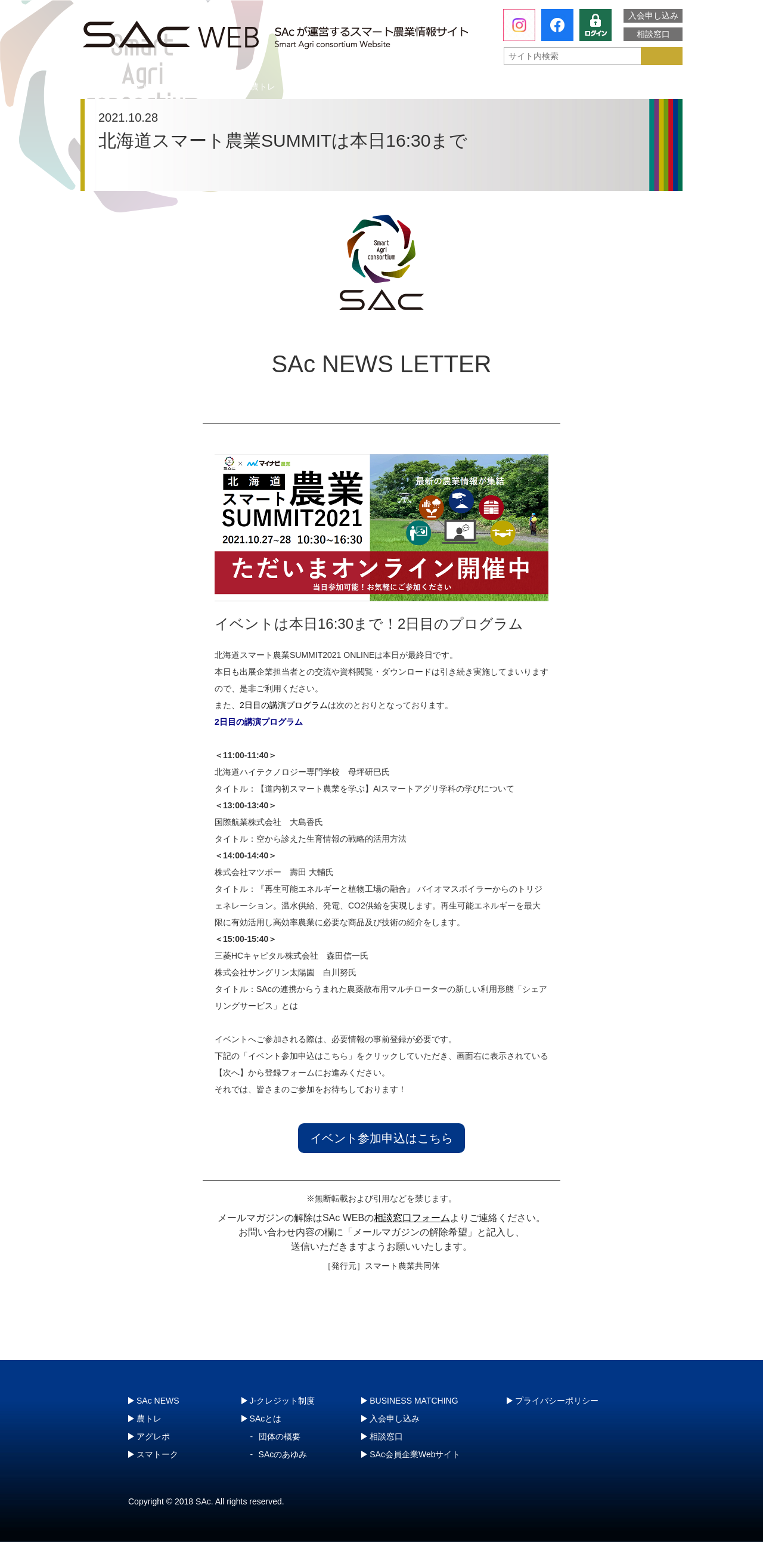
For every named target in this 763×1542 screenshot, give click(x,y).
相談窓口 (653, 34)
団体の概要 (279, 1436)
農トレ (262, 86)
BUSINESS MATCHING (414, 1400)
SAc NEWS (158, 1400)
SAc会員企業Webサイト (415, 1454)
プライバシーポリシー (556, 1400)
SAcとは (136, 86)
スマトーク (504, 86)
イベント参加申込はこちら (381, 1138)
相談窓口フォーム (412, 1218)
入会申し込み (653, 15)
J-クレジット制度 (618, 86)
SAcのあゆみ (283, 1454)
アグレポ (383, 86)
